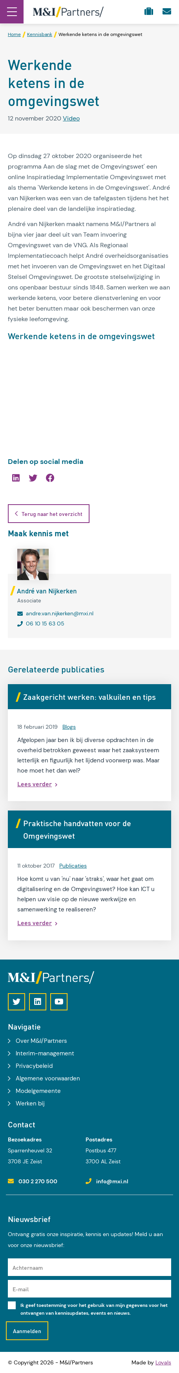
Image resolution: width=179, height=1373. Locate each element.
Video (71, 118)
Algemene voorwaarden (48, 1078)
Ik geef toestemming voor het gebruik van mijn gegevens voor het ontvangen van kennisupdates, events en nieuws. (94, 1309)
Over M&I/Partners (41, 1041)
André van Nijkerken (47, 590)
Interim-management (45, 1053)
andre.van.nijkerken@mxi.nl (59, 613)
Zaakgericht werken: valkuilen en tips (89, 697)
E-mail (21, 1288)
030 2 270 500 (37, 1181)
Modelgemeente (38, 1091)
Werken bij (30, 1103)
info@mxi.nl (112, 1181)
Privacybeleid (34, 1066)
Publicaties (73, 865)
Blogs (69, 726)
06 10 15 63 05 (45, 623)
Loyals (163, 1362)
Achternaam (28, 1267)
